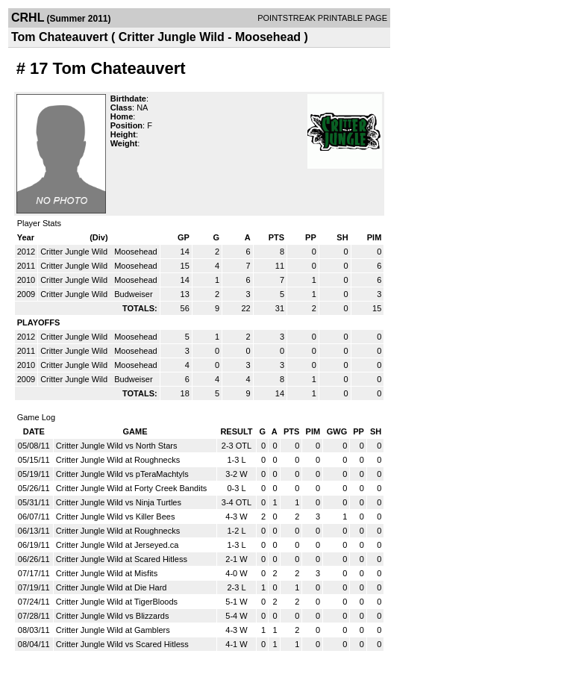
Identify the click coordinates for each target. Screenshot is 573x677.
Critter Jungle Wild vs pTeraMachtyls (122, 473)
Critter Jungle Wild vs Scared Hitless (122, 644)
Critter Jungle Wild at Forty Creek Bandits (131, 488)
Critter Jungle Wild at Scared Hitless (121, 559)
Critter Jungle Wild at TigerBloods (117, 601)
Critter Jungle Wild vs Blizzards (112, 615)
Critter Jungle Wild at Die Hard (111, 587)
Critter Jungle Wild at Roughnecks (118, 459)
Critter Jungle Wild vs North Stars (117, 445)
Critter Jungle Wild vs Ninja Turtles (118, 502)
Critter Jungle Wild (75, 251)
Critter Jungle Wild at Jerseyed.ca (117, 544)
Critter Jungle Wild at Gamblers (113, 629)
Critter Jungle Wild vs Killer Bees (115, 516)
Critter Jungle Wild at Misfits (106, 573)
